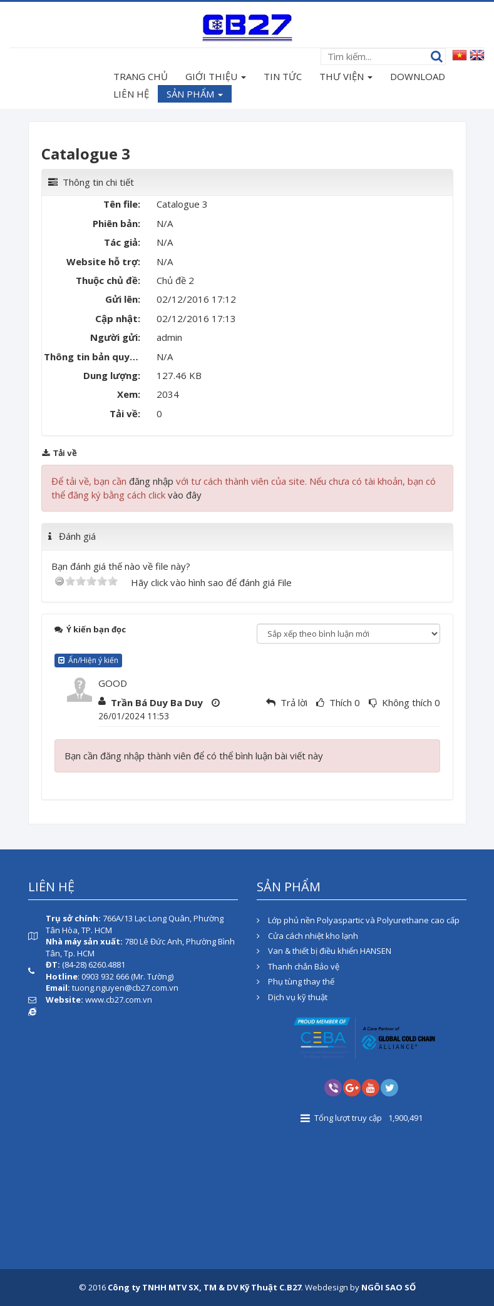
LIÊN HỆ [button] (131, 94)
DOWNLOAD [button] (417, 76)
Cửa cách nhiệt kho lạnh (307, 935)
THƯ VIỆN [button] (346, 77)
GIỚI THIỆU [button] (215, 77)
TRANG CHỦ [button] (140, 76)
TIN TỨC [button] (283, 76)
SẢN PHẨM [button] (195, 95)
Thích (340, 702)
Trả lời (293, 702)
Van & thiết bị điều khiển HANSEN (324, 950)
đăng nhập (151, 481)
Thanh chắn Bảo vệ (298, 966)
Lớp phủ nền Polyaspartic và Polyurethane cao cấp (358, 920)
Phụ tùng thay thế (295, 981)
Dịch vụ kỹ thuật (292, 997)
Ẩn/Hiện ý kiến (88, 660)
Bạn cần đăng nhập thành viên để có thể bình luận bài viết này (193, 755)
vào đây (185, 494)
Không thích (407, 702)
